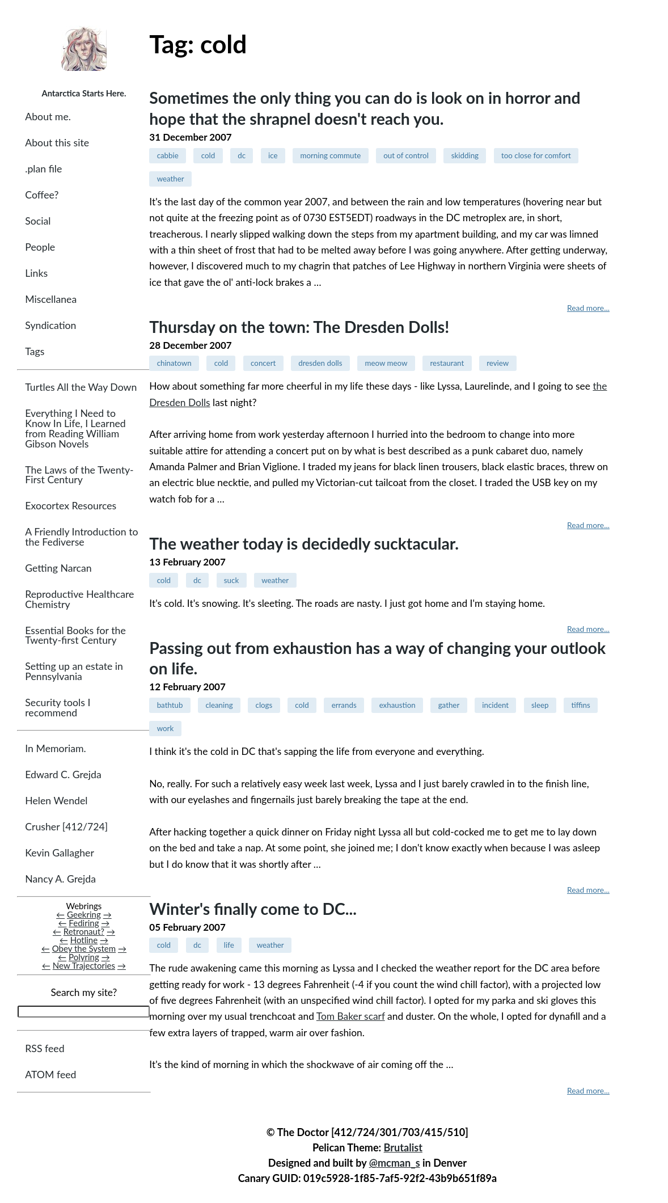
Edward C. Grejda (63, 774)
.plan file (43, 169)
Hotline (84, 940)
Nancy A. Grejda (60, 879)
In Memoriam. (55, 748)
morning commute (330, 155)
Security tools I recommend (57, 708)
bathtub (170, 705)
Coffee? (41, 195)
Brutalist (403, 1147)
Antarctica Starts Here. (83, 93)
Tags (34, 352)
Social (37, 221)
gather (449, 705)
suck (231, 580)
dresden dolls (320, 363)
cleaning (218, 705)
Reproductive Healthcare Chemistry (79, 599)
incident (495, 705)
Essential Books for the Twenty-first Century (75, 635)
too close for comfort (536, 155)
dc (242, 155)
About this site (57, 143)
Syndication (50, 326)
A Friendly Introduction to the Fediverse (81, 537)
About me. (48, 117)
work (165, 728)
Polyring (84, 957)
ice (272, 155)
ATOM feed (50, 1074)
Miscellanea (51, 300)
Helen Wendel (56, 801)
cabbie (168, 155)
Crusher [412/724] (66, 827)
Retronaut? (84, 931)
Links (36, 274)
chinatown (174, 363)
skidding (465, 155)
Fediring (84, 923)
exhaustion (397, 705)
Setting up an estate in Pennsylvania (74, 672)
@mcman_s (394, 1162)
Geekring (84, 914)
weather (170, 178)
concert (263, 363)
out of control (406, 155)
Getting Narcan (58, 568)
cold (208, 155)
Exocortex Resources (70, 506)
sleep (539, 705)
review (498, 363)
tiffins (581, 705)
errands (344, 705)
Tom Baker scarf (350, 1016)
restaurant (447, 363)
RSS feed (44, 1048)
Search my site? (83, 993)
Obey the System (84, 948)
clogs (264, 705)
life (229, 944)
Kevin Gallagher (59, 853)
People (40, 248)
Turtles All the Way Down (81, 388)
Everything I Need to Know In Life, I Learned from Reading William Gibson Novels (75, 429)
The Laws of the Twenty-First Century (79, 475)
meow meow (386, 363)
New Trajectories (84, 966)
